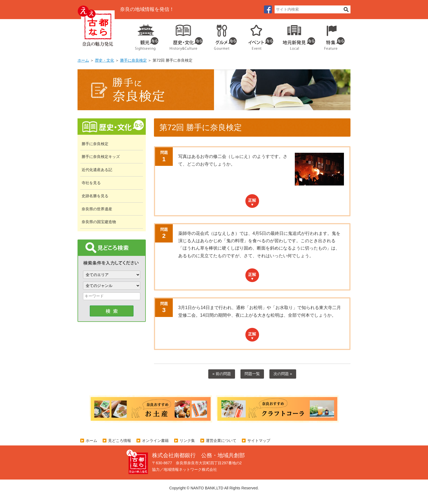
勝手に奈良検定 (133, 60)
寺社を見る (91, 183)
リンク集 (187, 440)
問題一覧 (252, 374)
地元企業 (296, 35)
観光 (146, 35)
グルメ (221, 35)
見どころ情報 (119, 440)
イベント (257, 35)
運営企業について (221, 440)
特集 (333, 35)
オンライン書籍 (155, 440)
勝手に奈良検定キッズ (101, 156)
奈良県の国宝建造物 (99, 222)
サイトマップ (258, 440)
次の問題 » (283, 374)
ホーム (83, 60)
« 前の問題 (221, 374)
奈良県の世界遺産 (97, 209)
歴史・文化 (184, 35)
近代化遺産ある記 (97, 169)
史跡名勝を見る (95, 196)
